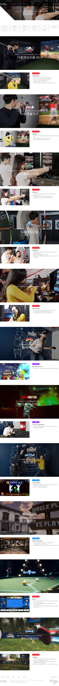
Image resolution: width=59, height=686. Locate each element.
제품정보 (22, 2)
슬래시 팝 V (54, 26)
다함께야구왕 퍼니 (5, 26)
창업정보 (28, 2)
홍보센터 (34, 2)
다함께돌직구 (14, 26)
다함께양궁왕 (34, 26)
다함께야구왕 (14, 6)
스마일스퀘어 (15, 2)
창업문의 (55, 2)
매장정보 (41, 2)
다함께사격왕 (24, 26)
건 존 (44, 26)
